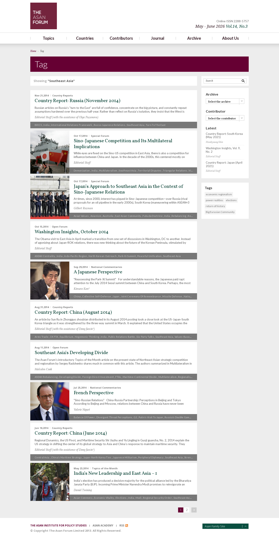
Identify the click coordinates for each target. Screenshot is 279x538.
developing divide (70, 376)
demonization (82, 170)
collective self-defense (96, 296)
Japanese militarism (125, 457)
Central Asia (42, 457)
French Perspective (94, 393)
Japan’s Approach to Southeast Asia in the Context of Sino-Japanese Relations (128, 189)
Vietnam (193, 170)
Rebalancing (179, 215)
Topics (48, 38)
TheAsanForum (43, 16)
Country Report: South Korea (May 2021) (224, 135)
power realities (214, 200)
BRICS (38, 124)
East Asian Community (128, 215)
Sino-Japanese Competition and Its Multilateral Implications (123, 144)
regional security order (157, 497)
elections (121, 497)
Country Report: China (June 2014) (71, 433)
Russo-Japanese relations (109, 124)
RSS (121, 525)
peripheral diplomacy (150, 457)
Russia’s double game (178, 417)
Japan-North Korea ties (97, 457)
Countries (85, 38)
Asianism (95, 215)
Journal (157, 38)
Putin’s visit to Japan (151, 417)
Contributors (121, 38)
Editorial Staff (82, 163)
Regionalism (195, 215)
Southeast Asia (135, 124)
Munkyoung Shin (214, 142)
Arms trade (41, 336)
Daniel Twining (83, 490)
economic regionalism (219, 194)
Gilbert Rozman (83, 208)
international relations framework (71, 124)
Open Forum (59, 226)
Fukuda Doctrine (153, 215)
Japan (115, 296)
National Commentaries (106, 266)
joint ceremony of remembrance (141, 296)
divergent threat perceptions (114, 417)
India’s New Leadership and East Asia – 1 (115, 473)
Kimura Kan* (82, 289)
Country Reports (62, 95)
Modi (138, 497)
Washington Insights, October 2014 (72, 232)
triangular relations (175, 170)
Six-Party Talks (145, 336)
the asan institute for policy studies (58, 525)
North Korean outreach (102, 256)
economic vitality (104, 497)
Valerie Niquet (82, 410)
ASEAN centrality (45, 256)
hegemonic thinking (87, 336)
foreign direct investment (98, 376)
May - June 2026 (221, 26)
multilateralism (108, 170)
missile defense (172, 296)
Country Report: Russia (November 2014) (77, 101)
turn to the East (156, 124)
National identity (194, 296)
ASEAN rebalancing (46, 376)
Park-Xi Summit (127, 256)
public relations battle (121, 336)
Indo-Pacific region (75, 256)
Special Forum (100, 135)
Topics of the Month (105, 468)
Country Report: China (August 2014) (73, 312)
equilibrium (66, 336)
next (194, 509)
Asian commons (83, 497)
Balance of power (84, 417)
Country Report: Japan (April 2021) (224, 164)
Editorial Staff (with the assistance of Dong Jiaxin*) (65, 329)
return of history (215, 206)
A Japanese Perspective (98, 272)
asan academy (103, 525)
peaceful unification (149, 256)
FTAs (118, 376)
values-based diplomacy (189, 336)
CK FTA (54, 336)
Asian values (81, 215)
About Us (230, 38)
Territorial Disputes (149, 170)
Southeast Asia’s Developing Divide (71, 353)
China (77, 296)
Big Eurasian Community (220, 212)
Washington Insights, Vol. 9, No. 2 (223, 150)
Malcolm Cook (43, 369)
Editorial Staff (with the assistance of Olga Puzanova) (66, 117)
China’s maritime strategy (66, 457)
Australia (108, 215)
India (46, 124)
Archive (194, 38)
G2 (135, 417)
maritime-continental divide (140, 376)
